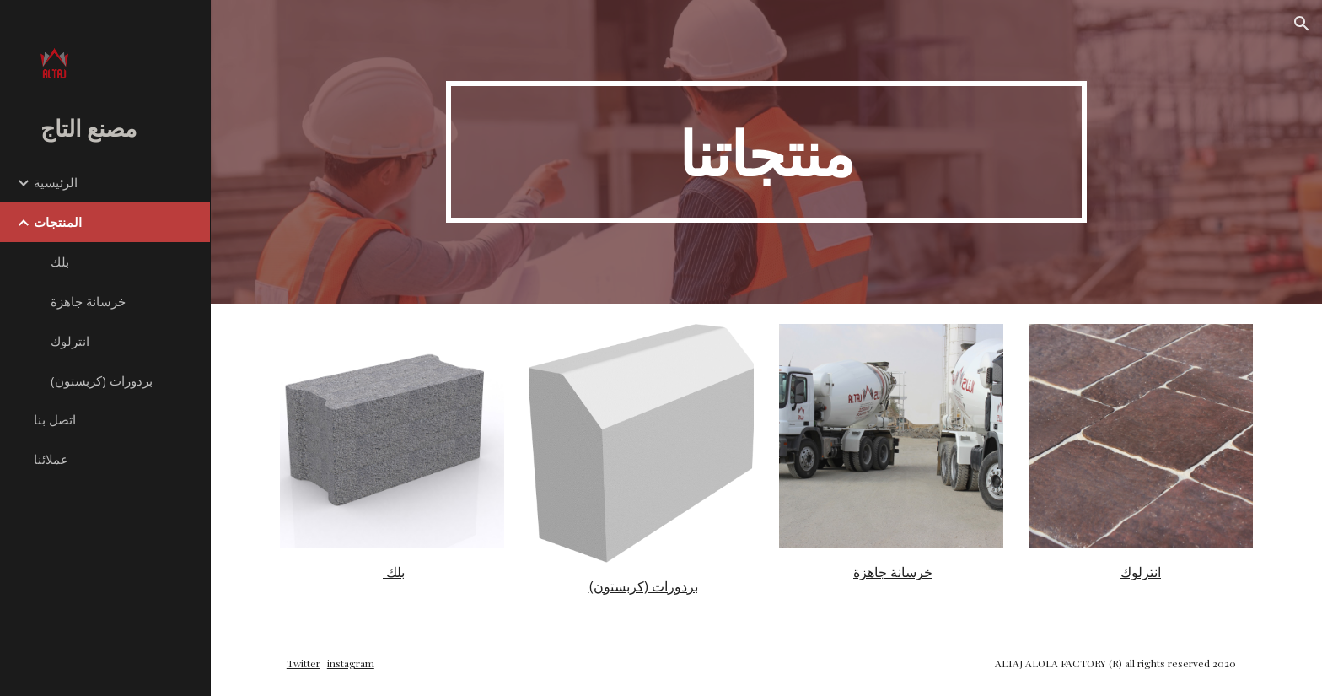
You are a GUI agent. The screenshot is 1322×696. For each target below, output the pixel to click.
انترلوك (1140, 572)
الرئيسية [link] (56, 182)
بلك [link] (60, 261)
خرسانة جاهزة (892, 572)
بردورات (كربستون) (643, 586)
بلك (394, 572)
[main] (766, 152)
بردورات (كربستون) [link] (102, 380)
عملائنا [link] (51, 459)
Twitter (303, 663)
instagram (350, 663)
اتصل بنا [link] (55, 419)
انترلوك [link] (70, 340)
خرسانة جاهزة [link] (88, 301)
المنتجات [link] (58, 221)
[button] (1302, 23)
